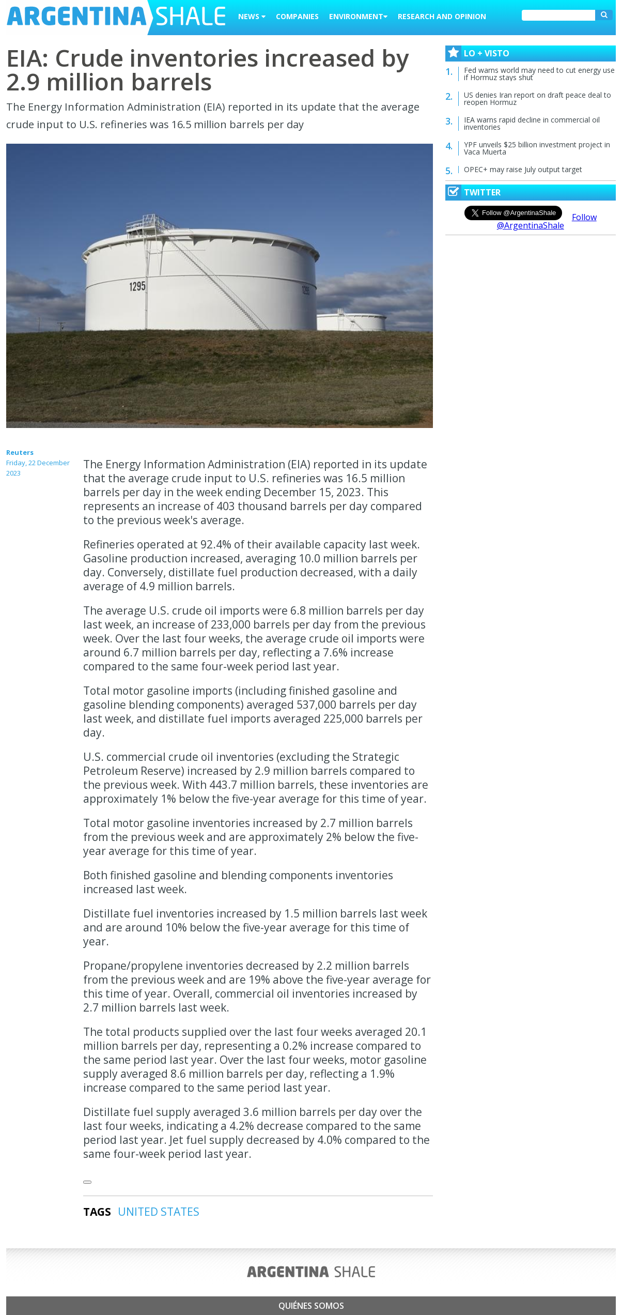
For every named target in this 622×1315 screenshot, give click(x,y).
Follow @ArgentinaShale (547, 221)
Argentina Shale (116, 17)
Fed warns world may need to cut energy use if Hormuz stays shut (539, 73)
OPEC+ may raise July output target (523, 169)
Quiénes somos (311, 1305)
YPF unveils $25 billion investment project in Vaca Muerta (537, 148)
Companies (297, 16)
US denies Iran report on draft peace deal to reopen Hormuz (537, 98)
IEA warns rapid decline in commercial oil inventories (532, 123)
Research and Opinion (442, 16)
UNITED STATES (158, 1211)
